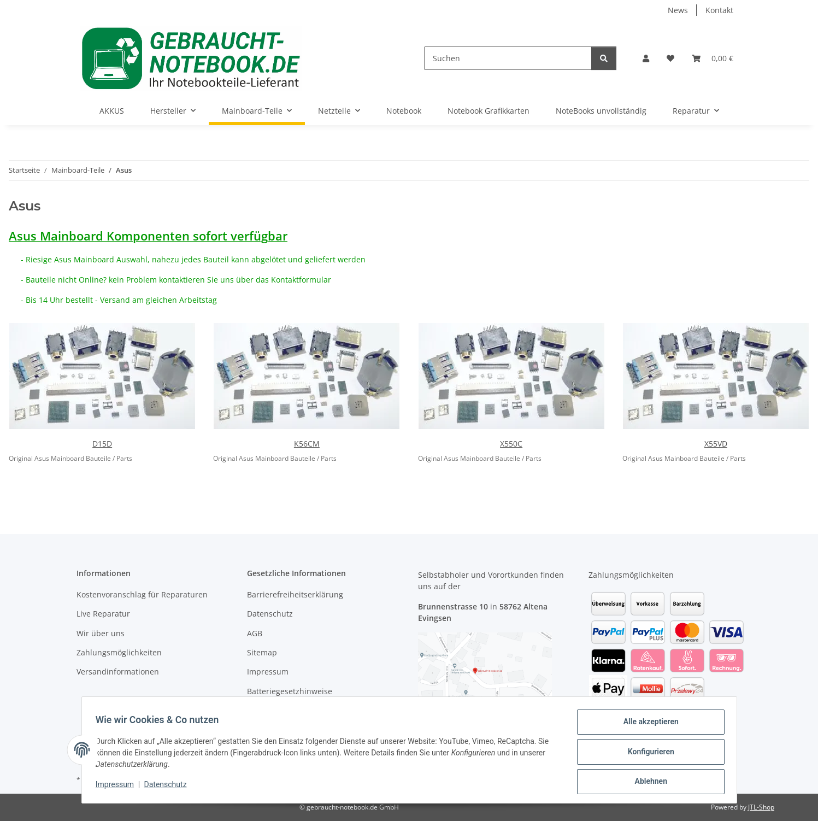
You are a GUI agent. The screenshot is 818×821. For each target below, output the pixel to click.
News (678, 10)
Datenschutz (169, 787)
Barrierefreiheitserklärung (295, 594)
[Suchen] (508, 58)
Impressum (118, 787)
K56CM (307, 443)
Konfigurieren (647, 753)
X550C (511, 443)
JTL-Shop (761, 807)
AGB (254, 633)
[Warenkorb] (712, 58)
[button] (646, 58)
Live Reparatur (103, 613)
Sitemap (262, 652)
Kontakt (719, 10)
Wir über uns (100, 633)
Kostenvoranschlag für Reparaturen (142, 594)
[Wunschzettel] (670, 58)
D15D (102, 443)
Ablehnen (647, 782)
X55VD (715, 443)
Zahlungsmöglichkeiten (119, 652)
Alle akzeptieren (647, 725)
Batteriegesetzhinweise (289, 691)
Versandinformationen (117, 671)
